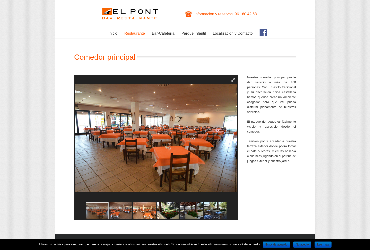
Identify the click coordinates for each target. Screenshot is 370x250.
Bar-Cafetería (163, 33)
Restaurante (134, 33)
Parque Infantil (193, 33)
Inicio (113, 33)
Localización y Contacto (233, 33)
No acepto (302, 244)
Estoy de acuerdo (276, 244)
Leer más (323, 244)
